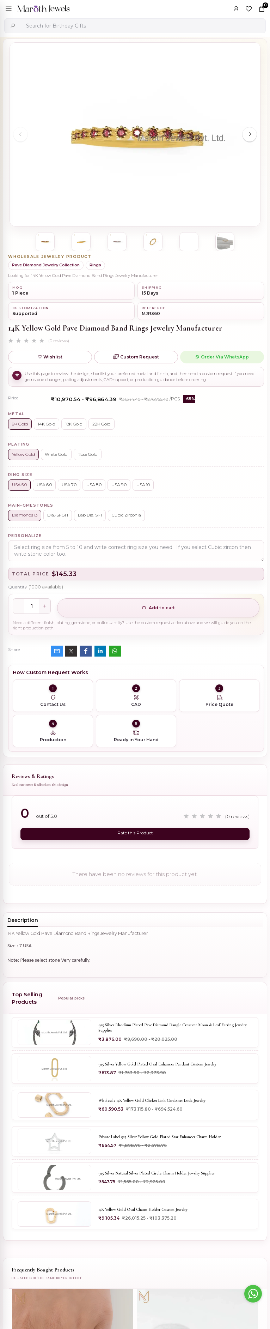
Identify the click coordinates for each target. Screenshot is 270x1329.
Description (22, 920)
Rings (95, 264)
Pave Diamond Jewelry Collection (46, 264)
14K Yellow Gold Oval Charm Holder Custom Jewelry (143, 1209)
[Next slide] (250, 134)
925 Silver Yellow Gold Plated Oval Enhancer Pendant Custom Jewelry (157, 1064)
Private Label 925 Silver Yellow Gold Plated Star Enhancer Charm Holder (159, 1136)
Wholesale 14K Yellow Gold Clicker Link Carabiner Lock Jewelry (151, 1100)
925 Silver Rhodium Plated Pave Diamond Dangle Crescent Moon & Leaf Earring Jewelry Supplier (172, 1027)
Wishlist (50, 357)
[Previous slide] (20, 134)
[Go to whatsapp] (253, 1294)
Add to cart (158, 607)
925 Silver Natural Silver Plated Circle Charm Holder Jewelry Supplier (156, 1173)
